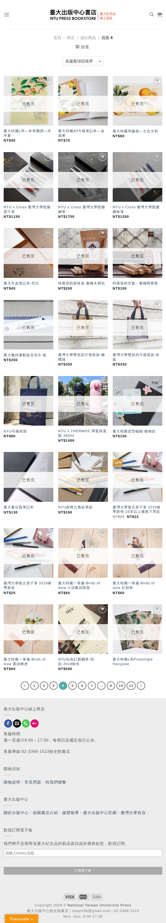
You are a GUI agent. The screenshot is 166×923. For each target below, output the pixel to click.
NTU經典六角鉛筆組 (75, 507)
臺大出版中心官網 (100, 813)
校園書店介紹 (45, 813)
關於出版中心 (16, 813)
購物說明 (12, 782)
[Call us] (26, 723)
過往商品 (88, 38)
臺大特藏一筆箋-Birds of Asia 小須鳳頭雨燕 (79, 585)
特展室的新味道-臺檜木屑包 (81, 283)
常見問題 (33, 782)
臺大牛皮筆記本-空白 (21, 283)
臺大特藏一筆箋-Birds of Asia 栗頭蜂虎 (25, 661)
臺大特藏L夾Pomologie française (133, 661)
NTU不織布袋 (15, 431)
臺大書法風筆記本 (19, 507)
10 (121, 685)
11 (131, 685)
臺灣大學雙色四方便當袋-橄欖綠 (81, 357)
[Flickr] (35, 723)
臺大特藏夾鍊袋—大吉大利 (135, 131)
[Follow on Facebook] (8, 723)
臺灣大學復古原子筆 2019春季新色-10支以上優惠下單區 (137, 509)
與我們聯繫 (55, 782)
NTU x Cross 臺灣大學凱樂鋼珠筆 (136, 209)
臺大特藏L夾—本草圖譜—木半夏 (27, 133)
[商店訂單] (83, 61)
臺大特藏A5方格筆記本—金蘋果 (81, 133)
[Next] (141, 686)
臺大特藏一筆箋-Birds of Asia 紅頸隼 (134, 585)
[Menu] (7, 15)
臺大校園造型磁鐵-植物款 (134, 431)
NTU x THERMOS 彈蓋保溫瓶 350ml (82, 433)
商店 (71, 38)
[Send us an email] (17, 723)
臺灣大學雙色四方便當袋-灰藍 (136, 357)
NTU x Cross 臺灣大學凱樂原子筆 (27, 209)
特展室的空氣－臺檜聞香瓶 (135, 283)
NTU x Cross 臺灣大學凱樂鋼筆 (81, 209)
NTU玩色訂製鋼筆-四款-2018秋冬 (76, 661)
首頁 (57, 38)
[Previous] (25, 686)
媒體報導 (70, 813)
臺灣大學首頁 (133, 813)
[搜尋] (152, 14)
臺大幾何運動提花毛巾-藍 (25, 355)
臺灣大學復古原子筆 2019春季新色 (28, 585)
